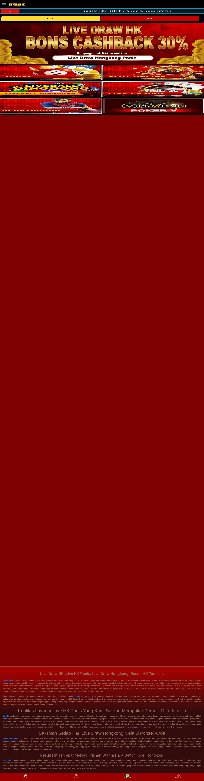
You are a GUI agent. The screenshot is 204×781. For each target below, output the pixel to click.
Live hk (6, 716)
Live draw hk (8, 680)
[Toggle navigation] (4, 4)
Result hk (7, 760)
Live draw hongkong (12, 738)
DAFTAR (50, 19)
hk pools (76, 696)
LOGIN (150, 19)
